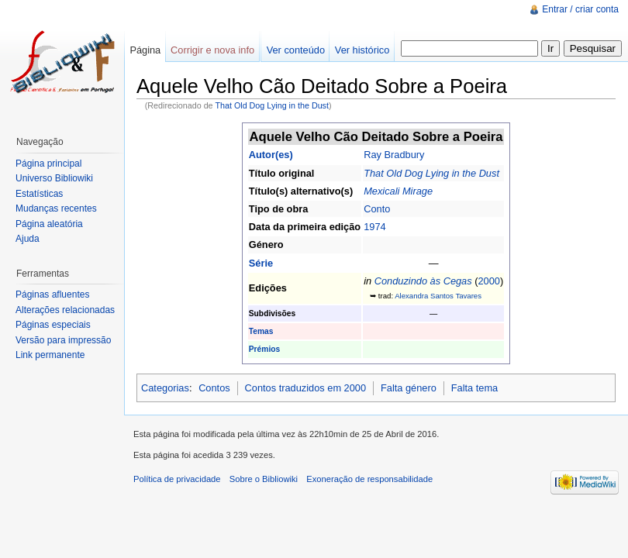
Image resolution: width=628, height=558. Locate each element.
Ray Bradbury (394, 154)
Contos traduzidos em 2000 (306, 388)
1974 (374, 226)
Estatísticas (39, 193)
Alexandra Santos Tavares (438, 295)
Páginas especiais (53, 324)
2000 (488, 281)
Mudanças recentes (56, 208)
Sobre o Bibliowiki (263, 479)
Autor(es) (271, 154)
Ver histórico (362, 50)
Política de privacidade (177, 479)
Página (144, 50)
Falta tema (474, 388)
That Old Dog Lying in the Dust (272, 105)
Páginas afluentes (52, 294)
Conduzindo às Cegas (423, 281)
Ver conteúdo (296, 50)
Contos (214, 388)
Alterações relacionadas (65, 310)
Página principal (48, 163)
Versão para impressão (63, 340)
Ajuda (28, 238)
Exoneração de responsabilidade (369, 479)
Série (261, 263)
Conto (377, 209)
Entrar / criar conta (580, 9)
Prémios (264, 349)
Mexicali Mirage (398, 191)
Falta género (408, 388)
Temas (261, 331)
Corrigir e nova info (212, 50)
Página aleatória (49, 224)
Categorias (165, 388)
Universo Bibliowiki (54, 178)
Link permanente (50, 355)
